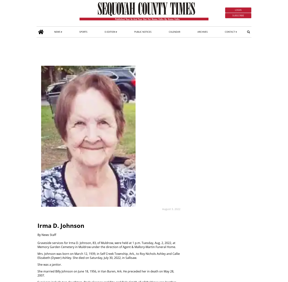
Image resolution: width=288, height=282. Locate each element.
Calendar (174, 31)
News (57, 31)
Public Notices (143, 31)
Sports (83, 31)
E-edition (110, 31)
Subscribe (238, 15)
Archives (202, 31)
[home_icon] (41, 32)
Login (238, 10)
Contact (230, 31)
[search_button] (248, 32)
